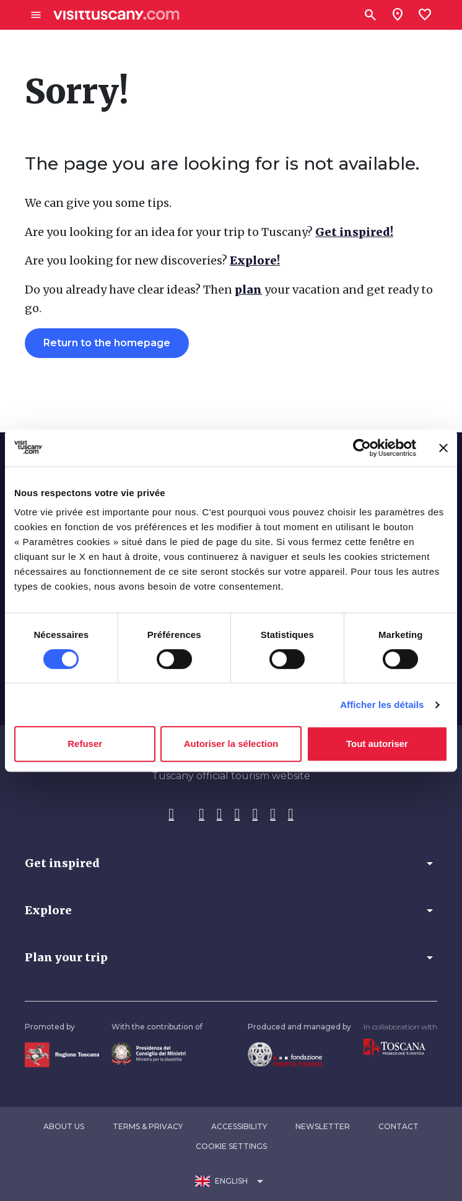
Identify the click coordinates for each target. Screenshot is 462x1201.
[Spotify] (291, 814)
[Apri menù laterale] (36, 15)
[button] (231, 863)
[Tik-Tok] (219, 814)
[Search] (370, 14)
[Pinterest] (237, 814)
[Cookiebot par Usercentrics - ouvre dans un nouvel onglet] (362, 448)
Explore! (255, 260)
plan (248, 289)
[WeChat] (273, 814)
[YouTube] (255, 814)
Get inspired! (354, 232)
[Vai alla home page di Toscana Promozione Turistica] (394, 1046)
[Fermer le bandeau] (443, 447)
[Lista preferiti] (424, 14)
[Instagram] (201, 814)
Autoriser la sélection (231, 743)
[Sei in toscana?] (397, 14)
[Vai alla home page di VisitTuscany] (116, 15)
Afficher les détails (382, 704)
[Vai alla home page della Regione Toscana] (62, 1054)
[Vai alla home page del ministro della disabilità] (148, 1053)
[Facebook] (171, 814)
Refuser (85, 743)
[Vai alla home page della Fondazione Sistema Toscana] (285, 1053)
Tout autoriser (377, 743)
